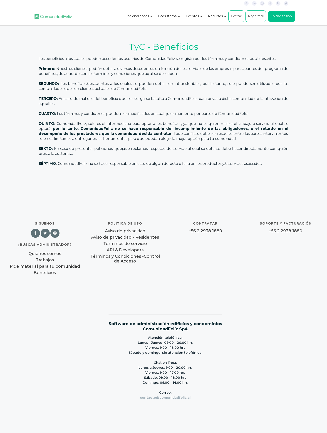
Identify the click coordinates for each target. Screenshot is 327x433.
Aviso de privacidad (125, 231)
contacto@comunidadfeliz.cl (165, 398)
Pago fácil (256, 16)
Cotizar (236, 16)
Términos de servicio (125, 243)
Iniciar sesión (282, 16)
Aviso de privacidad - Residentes (125, 237)
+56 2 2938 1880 (205, 231)
